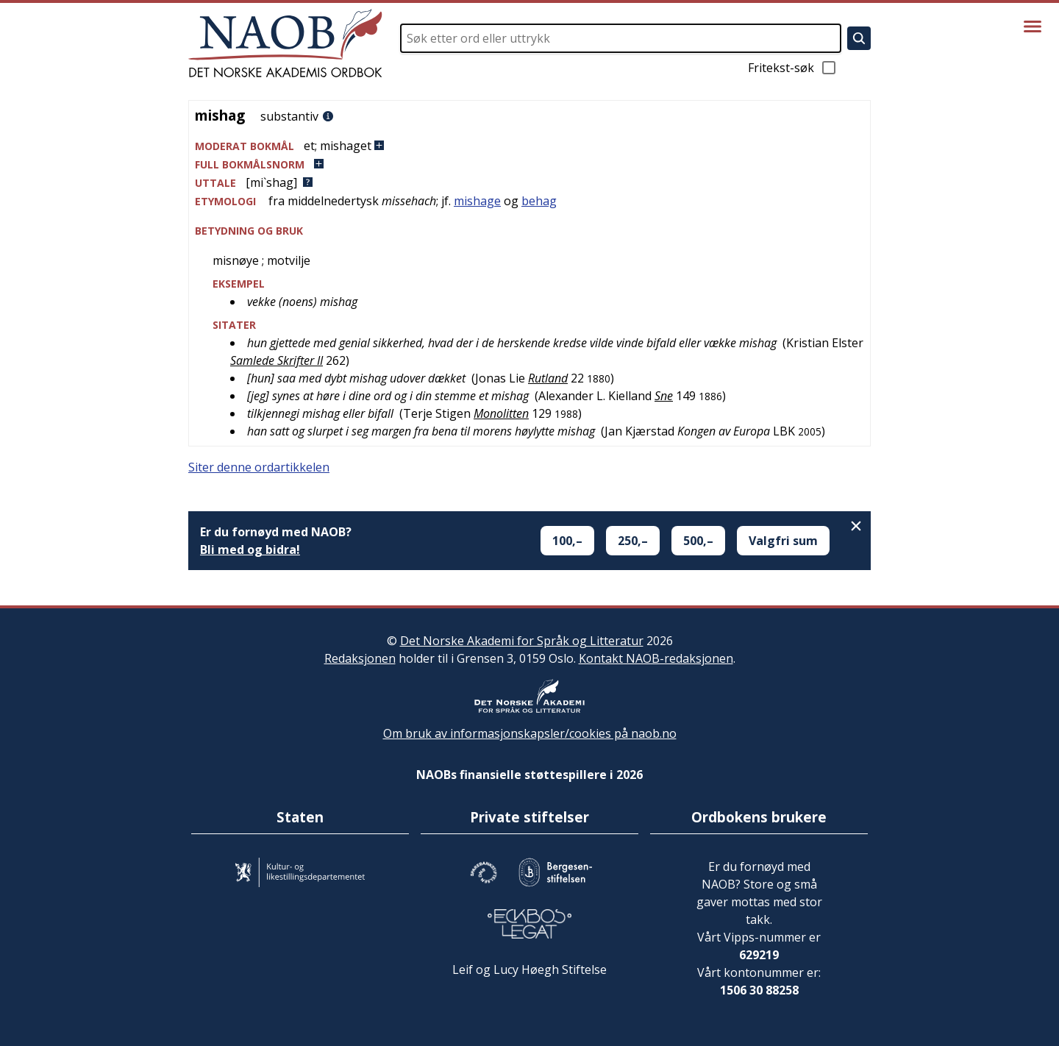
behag (539, 201)
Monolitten (501, 413)
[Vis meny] (1032, 26)
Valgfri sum (783, 541)
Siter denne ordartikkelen (258, 467)
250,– (633, 541)
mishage (477, 201)
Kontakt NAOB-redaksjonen (656, 658)
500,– (698, 541)
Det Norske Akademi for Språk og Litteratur (521, 641)
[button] (529, 146)
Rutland (548, 378)
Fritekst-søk (793, 68)
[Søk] (859, 38)
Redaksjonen (360, 658)
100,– (567, 541)
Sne (664, 396)
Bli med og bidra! (250, 549)
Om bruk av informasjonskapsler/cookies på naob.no (530, 733)
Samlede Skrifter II (276, 360)
